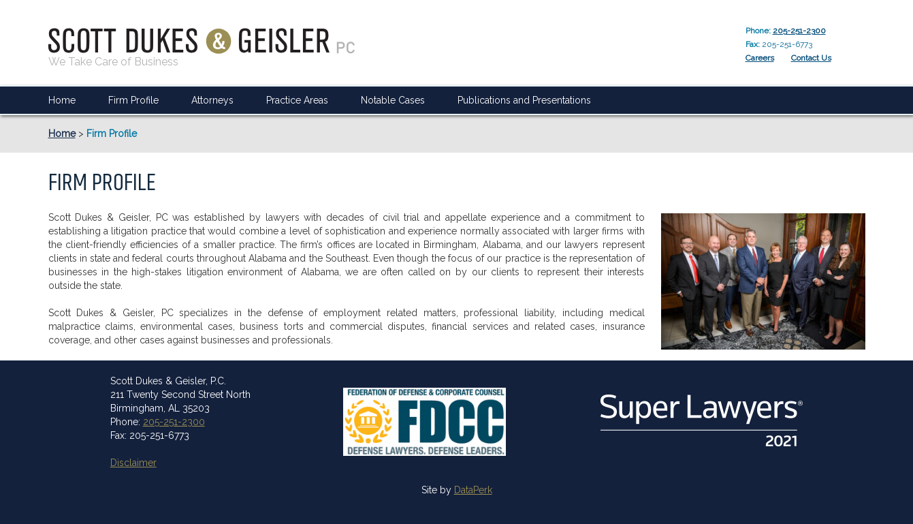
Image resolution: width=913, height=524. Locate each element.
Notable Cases (393, 100)
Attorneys (212, 100)
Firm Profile (133, 100)
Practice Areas (297, 100)
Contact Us (811, 58)
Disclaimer (133, 462)
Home (62, 100)
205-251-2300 (799, 30)
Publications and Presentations (524, 100)
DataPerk (473, 489)
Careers (760, 58)
